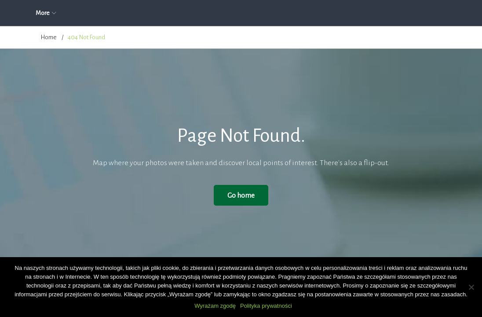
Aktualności (110, 13)
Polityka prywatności (266, 305)
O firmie (153, 13)
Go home (241, 195)
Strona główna (59, 13)
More (398, 13)
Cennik (295, 13)
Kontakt (363, 13)
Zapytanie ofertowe (242, 13)
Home (49, 37)
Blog (328, 13)
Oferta (190, 13)
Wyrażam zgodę (215, 305)
